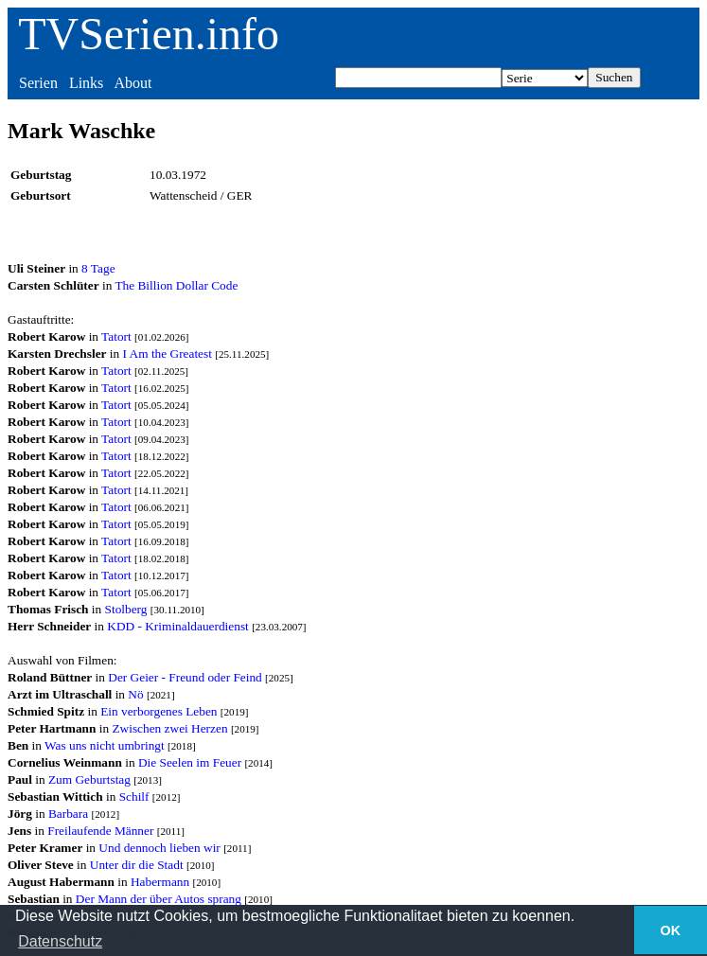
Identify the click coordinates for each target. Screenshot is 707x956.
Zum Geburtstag (89, 779)
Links (86, 83)
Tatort (116, 336)
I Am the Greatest (167, 353)
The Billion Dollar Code (176, 285)
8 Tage (98, 268)
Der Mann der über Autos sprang (158, 899)
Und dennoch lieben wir (159, 848)
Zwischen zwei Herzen (169, 728)
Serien (38, 83)
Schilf (134, 796)
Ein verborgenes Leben (158, 711)
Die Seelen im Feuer (189, 762)
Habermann (160, 882)
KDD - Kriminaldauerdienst (178, 626)
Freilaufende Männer (100, 830)
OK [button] (671, 930)
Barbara (68, 813)
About (132, 83)
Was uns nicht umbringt (104, 745)
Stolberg (126, 609)
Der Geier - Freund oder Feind (184, 677)
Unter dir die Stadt (137, 865)
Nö (135, 694)
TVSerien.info (148, 34)
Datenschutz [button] (60, 941)
